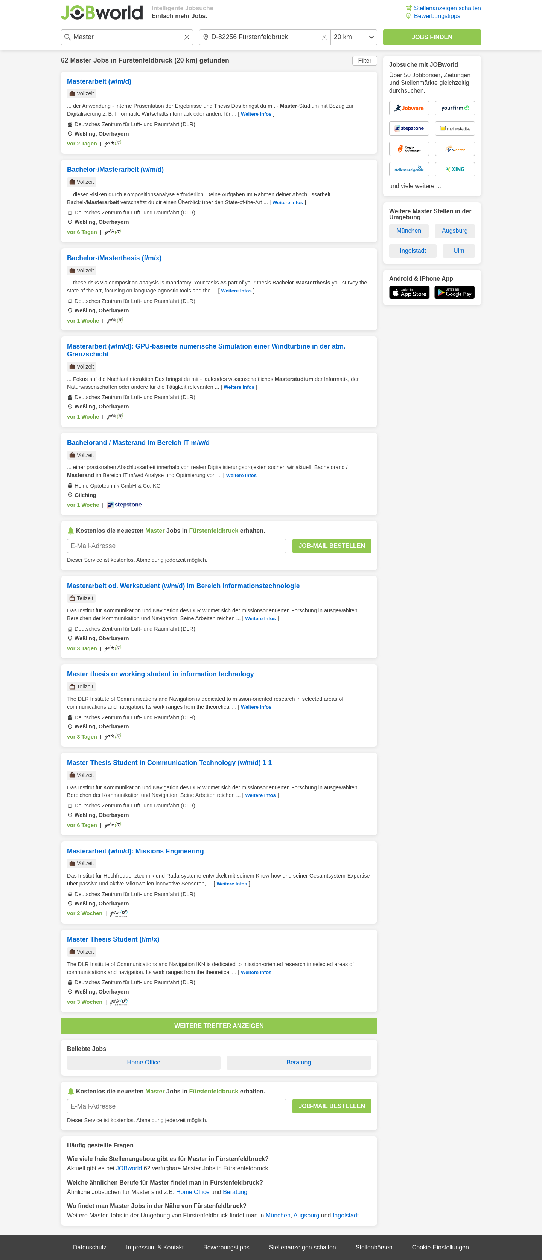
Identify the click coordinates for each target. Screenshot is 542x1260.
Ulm (459, 251)
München (278, 1215)
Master (80, 60)
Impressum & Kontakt (155, 1247)
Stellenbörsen (374, 1247)
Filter (364, 60)
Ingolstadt (346, 1215)
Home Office (144, 1062)
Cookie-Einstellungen (440, 1247)
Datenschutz (90, 1247)
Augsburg (307, 1215)
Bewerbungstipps (437, 16)
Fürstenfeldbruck (146, 60)
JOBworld (129, 1168)
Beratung (298, 1062)
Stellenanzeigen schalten (447, 8)
